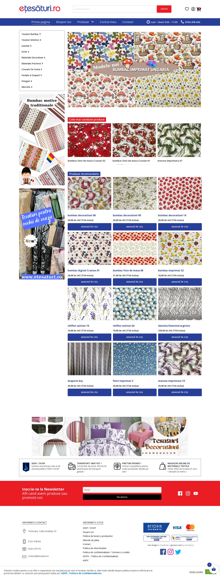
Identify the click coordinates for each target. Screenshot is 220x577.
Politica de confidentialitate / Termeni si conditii (106, 552)
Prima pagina (40, 22)
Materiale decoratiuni (34, 57)
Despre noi (63, 22)
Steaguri (27, 81)
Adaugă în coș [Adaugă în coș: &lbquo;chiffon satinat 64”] (134, 337)
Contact (127, 22)
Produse (83, 22)
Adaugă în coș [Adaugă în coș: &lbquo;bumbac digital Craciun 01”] (89, 282)
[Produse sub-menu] (93, 22)
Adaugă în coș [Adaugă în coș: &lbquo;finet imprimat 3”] (134, 392)
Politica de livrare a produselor (98, 536)
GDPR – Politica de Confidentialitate (100, 556)
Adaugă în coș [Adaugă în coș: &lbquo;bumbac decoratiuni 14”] (180, 226)
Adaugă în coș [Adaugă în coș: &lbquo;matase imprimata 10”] (180, 392)
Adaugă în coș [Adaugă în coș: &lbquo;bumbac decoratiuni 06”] (89, 226)
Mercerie (27, 86)
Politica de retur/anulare (94, 548)
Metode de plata (91, 540)
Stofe (25, 51)
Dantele (27, 45)
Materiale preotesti (32, 63)
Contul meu (108, 22)
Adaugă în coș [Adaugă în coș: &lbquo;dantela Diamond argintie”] (180, 337)
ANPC (86, 560)
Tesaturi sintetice (31, 39)
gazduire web (176, 545)
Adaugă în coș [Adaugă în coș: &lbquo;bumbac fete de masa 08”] (134, 282)
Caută (164, 9)
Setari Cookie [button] (196, 571)
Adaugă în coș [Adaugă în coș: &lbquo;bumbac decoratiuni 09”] (134, 226)
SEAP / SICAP (89, 527)
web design (152, 545)
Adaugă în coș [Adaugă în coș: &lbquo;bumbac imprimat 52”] (180, 282)
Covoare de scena (32, 69)
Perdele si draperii (32, 75)
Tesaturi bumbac (31, 34)
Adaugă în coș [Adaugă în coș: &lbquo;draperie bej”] (89, 392)
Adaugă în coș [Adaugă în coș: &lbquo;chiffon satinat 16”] (89, 337)
